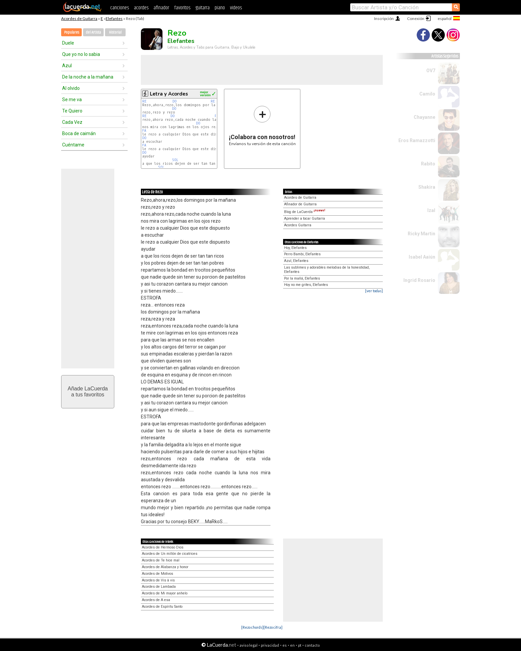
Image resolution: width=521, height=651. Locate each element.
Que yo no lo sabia (81, 54)
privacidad (270, 645)
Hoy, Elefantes (295, 248)
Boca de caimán (79, 133)
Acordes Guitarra (297, 225)
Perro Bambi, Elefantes (302, 254)
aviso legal (249, 645)
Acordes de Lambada (159, 586)
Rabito (428, 163)
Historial (115, 32)
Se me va (72, 99)
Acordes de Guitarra (79, 18)
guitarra (202, 8)
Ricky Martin (421, 233)
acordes (141, 8)
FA (144, 130)
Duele (68, 43)
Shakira (426, 187)
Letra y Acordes (169, 94)
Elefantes (114, 18)
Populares (71, 32)
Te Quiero (72, 110)
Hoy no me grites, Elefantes (306, 285)
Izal (431, 210)
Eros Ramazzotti (416, 140)
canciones (119, 8)
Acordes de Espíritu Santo (162, 606)
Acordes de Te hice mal (160, 560)
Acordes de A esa (156, 600)
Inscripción (384, 18)
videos (236, 8)
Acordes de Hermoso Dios (162, 547)
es (284, 645)
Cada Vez (72, 122)
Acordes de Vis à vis (158, 580)
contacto (312, 645)
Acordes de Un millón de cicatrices (169, 553)
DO (174, 101)
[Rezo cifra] (272, 627)
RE (144, 101)
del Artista (93, 32)
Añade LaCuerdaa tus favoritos (88, 391)
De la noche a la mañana (87, 77)
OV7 (430, 70)
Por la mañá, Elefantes (302, 278)
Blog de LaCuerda (304, 212)
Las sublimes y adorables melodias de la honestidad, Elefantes (326, 269)
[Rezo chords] (252, 627)
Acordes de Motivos (157, 573)
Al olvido (71, 88)
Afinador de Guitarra (300, 204)
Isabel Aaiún (422, 257)
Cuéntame (73, 144)
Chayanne (424, 117)
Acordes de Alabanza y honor (165, 567)
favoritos (182, 8)
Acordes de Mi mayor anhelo (164, 593)
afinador (161, 8)
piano (220, 8)
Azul (67, 65)
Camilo (427, 94)
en (292, 645)
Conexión (415, 18)
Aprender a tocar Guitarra (304, 218)
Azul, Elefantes (296, 261)
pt (299, 645)
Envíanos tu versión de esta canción (262, 125)
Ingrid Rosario (419, 280)
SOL (175, 160)
